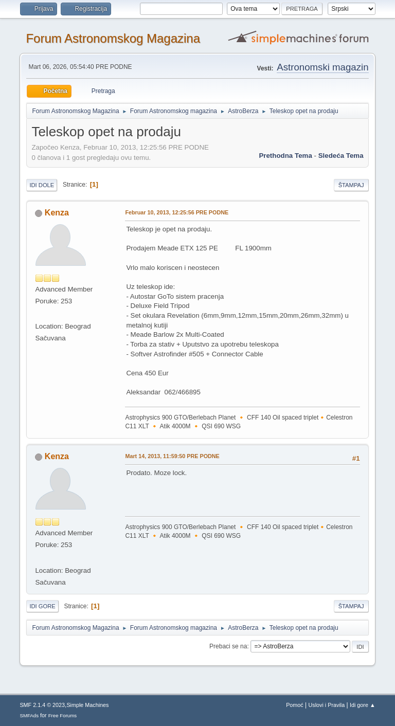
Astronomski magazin (322, 67)
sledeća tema (341, 155)
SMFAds (29, 715)
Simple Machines (87, 705)
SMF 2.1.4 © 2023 (42, 705)
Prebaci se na (228, 646)
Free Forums (62, 715)
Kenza (57, 212)
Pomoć (294, 705)
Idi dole (41, 185)
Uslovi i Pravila (326, 705)
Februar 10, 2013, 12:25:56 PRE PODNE (176, 212)
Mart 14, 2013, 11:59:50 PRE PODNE (172, 456)
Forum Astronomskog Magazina (113, 38)
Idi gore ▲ (362, 705)
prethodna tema (285, 155)
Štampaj (351, 185)
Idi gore (42, 606)
